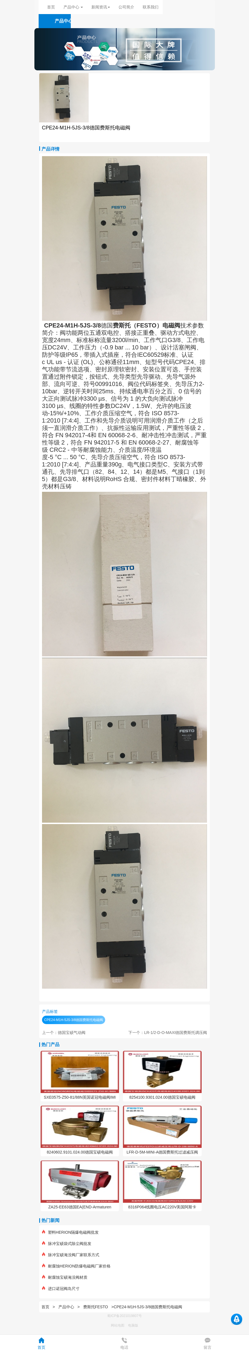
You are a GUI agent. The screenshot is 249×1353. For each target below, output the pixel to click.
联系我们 (150, 7)
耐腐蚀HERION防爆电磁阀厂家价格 (76, 1266)
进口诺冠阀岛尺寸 (61, 1288)
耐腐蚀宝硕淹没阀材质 (64, 1277)
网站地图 (117, 1325)
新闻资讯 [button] (100, 7)
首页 (51, 7)
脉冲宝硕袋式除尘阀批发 (66, 1243)
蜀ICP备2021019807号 (124, 1316)
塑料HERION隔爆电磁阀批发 (70, 1232)
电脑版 (133, 1325)
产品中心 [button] (73, 7)
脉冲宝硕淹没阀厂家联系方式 (70, 1255)
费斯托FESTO (95, 1307)
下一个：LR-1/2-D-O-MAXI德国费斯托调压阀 (167, 1032)
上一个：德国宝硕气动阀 (63, 1032)
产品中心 (66, 1307)
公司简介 (126, 7)
